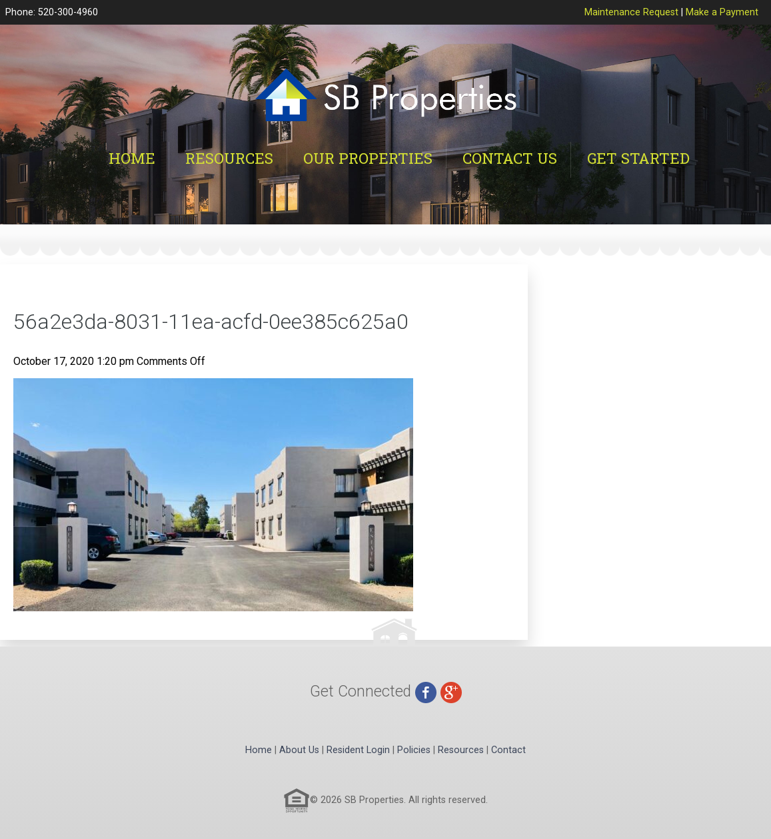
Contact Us (509, 158)
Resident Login (358, 750)
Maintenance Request (631, 12)
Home (132, 158)
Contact (508, 750)
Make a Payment (722, 12)
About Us (299, 750)
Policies (413, 750)
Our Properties (367, 158)
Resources (229, 158)
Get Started (638, 158)
